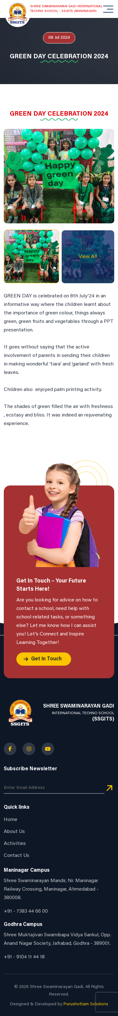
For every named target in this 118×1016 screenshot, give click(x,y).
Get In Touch (46, 659)
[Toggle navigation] (109, 9)
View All (88, 256)
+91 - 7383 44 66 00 (26, 911)
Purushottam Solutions (86, 1004)
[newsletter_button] (109, 788)
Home (10, 819)
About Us (14, 831)
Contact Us (16, 855)
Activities (15, 843)
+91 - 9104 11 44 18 (24, 957)
